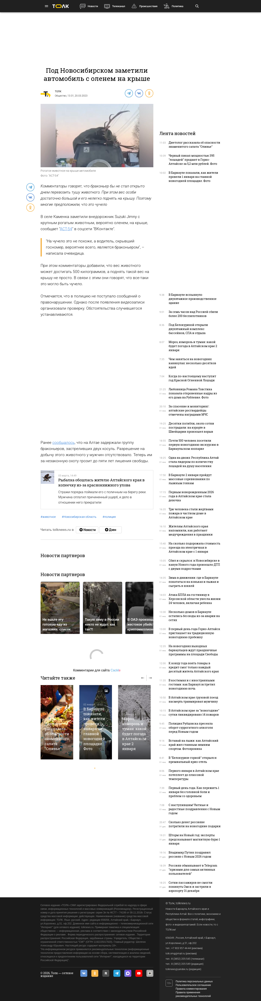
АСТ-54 (66, 229)
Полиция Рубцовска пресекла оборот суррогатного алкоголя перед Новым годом (191, 728)
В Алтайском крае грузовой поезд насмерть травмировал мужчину (193, 699)
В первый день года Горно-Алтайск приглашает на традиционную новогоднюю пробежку (194, 633)
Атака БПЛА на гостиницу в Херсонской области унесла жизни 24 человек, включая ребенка (195, 599)
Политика (177, 6)
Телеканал (118, 6)
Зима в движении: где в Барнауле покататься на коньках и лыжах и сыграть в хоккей (194, 582)
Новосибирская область (79, 516)
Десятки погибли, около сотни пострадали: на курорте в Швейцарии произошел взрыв (191, 427)
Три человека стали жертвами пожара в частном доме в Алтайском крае (191, 513)
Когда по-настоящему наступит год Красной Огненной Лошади (192, 378)
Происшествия (148, 6)
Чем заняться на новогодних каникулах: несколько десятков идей (192, 363)
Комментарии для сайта (97, 670)
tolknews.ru (183, 903)
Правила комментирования (191, 988)
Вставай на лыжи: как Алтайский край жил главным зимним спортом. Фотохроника (193, 745)
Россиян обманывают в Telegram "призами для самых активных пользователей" (193, 870)
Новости (93, 6)
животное (48, 516)
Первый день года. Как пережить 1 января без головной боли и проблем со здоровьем (194, 792)
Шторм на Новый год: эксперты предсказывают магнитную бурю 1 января (194, 839)
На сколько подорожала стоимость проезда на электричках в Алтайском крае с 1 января (194, 547)
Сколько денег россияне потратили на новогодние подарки (195, 824)
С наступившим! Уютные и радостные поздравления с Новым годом (194, 809)
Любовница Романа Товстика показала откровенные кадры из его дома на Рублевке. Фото (193, 393)
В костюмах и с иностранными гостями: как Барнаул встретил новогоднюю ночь (192, 684)
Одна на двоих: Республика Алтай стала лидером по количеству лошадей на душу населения (194, 462)
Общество (60, 95)
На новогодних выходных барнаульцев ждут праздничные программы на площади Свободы (193, 650)
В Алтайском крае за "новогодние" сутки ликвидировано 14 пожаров (194, 712)
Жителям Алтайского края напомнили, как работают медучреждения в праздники (191, 530)
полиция (109, 516)
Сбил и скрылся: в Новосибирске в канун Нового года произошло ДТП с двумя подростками (194, 565)
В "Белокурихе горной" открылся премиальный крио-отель (193, 760)
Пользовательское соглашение (193, 985)
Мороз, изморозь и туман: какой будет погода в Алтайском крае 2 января (134, 733)
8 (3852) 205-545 (180, 958)
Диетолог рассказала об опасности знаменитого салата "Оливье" (57, 736)
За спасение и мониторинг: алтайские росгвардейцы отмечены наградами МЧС (189, 410)
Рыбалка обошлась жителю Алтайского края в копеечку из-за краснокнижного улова (101, 482)
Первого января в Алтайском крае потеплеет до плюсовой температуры (194, 775)
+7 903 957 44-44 (181, 948)
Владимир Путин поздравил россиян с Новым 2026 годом (190, 854)
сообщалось (63, 442)
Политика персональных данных (194, 981)
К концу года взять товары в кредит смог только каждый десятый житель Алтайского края (194, 667)
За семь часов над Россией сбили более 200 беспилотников (193, 314)
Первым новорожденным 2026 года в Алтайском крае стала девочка (191, 496)
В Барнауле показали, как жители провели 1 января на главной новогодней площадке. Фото (94, 728)
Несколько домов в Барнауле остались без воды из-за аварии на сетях (194, 616)
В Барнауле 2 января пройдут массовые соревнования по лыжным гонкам (190, 479)
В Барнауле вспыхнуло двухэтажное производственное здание (193, 299)
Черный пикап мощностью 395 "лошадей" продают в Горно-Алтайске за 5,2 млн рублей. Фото (193, 160)
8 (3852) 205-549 (180, 963)
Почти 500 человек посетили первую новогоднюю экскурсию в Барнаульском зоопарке (194, 445)
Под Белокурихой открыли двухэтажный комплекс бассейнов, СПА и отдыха (188, 329)
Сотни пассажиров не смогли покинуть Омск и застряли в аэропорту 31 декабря (190, 887)
